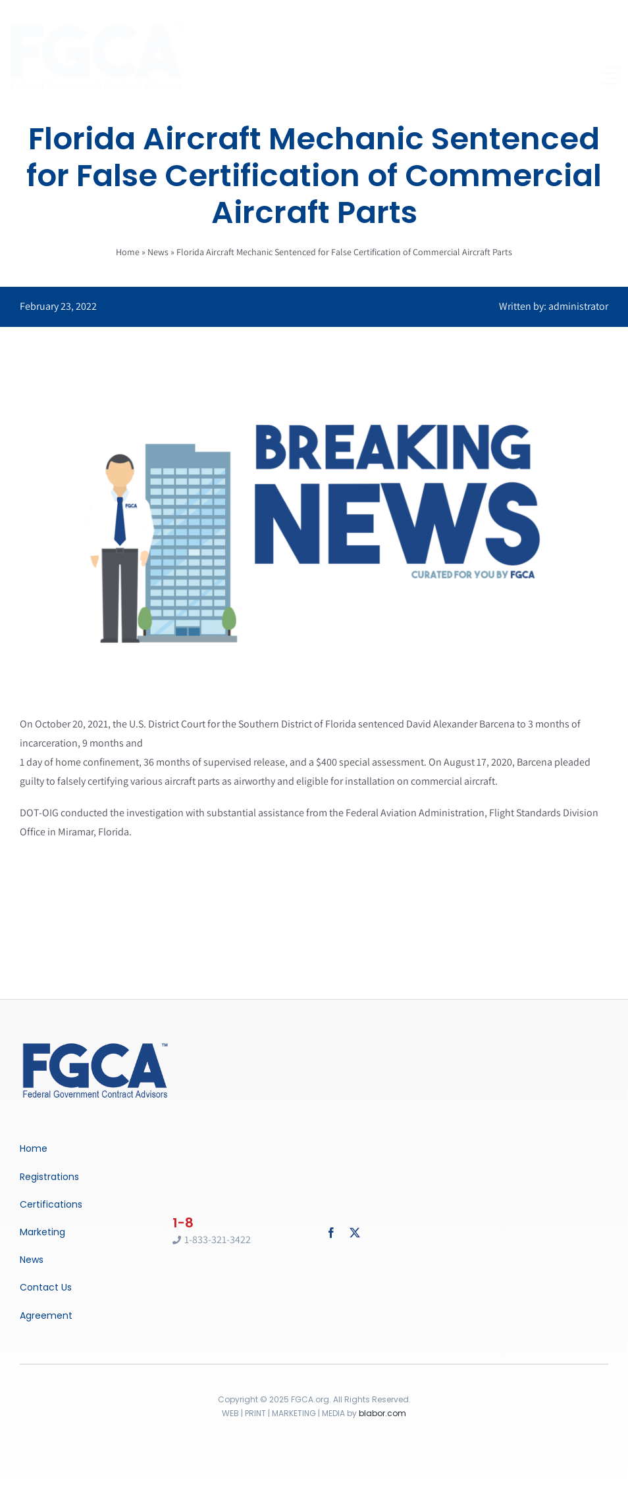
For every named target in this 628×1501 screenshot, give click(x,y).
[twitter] (355, 1232)
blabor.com (382, 1413)
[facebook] (331, 1232)
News (158, 252)
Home (128, 252)
